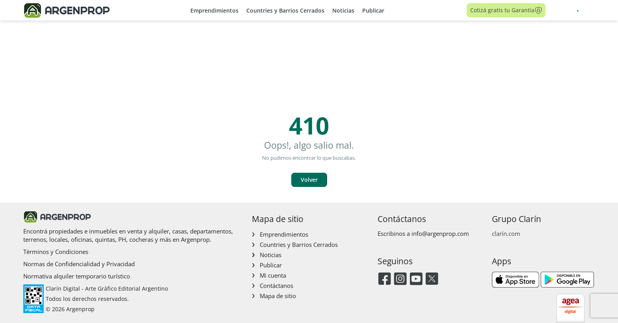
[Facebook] (384, 279)
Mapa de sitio (278, 296)
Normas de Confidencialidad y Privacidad (79, 264)
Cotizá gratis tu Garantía (506, 10)
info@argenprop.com (440, 233)
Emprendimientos (214, 10)
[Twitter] (432, 279)
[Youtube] (416, 279)
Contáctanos (276, 285)
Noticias (343, 10)
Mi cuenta (273, 275)
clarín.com (506, 233)
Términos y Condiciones (55, 252)
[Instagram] (400, 279)
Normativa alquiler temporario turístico (76, 276)
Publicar (373, 10)
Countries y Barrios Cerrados (285, 10)
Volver (309, 179)
